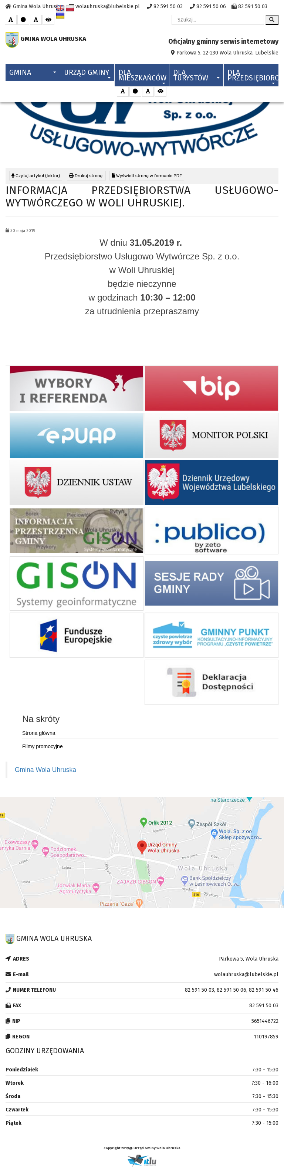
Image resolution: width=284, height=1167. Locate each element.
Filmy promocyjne (42, 746)
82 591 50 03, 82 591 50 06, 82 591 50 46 (231, 990)
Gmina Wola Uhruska (45, 769)
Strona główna (38, 733)
